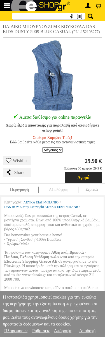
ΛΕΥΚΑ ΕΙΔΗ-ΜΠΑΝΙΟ (41, 202)
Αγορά (83, 177)
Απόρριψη (63, 330)
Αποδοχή (87, 330)
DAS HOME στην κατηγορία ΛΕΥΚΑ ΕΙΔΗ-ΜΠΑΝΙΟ (42, 207)
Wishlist (17, 160)
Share (15, 172)
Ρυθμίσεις (41, 330)
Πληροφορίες (16, 330)
